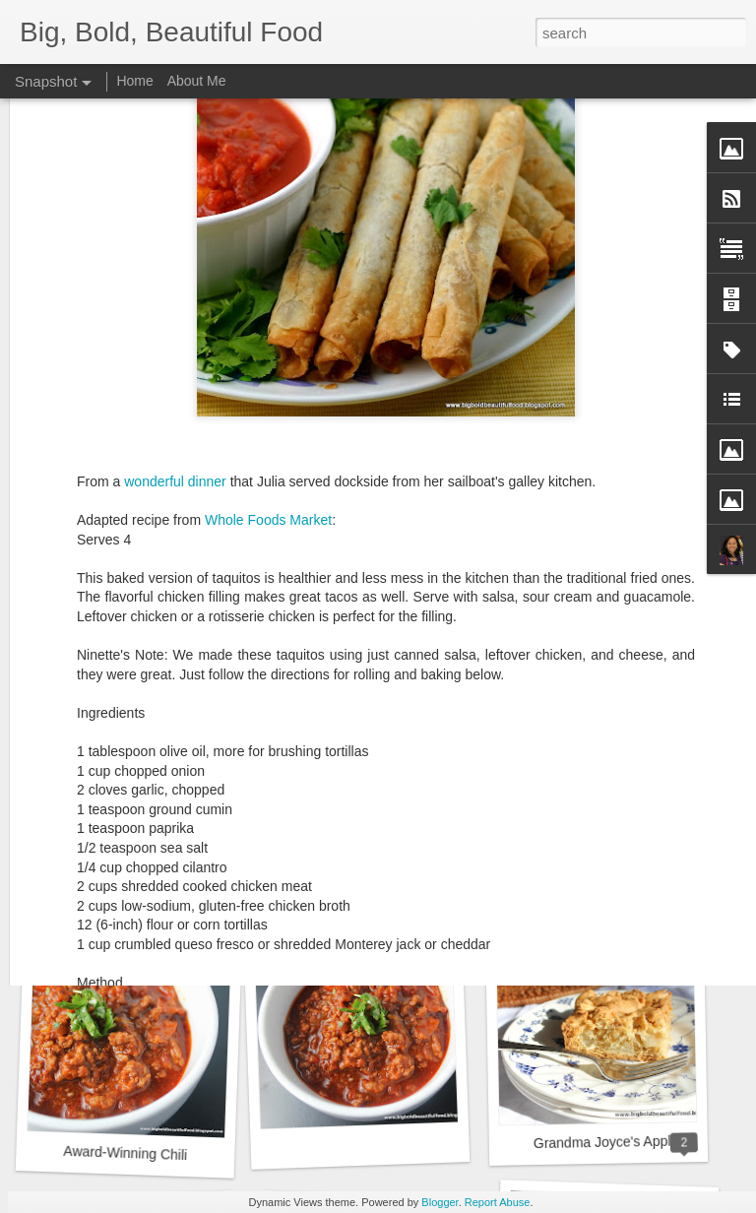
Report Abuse (498, 1202)
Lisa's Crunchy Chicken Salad (389, 877)
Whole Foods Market (268, 327)
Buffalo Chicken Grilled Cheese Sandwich (194, 882)
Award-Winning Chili (125, 1153)
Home (134, 81)
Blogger (439, 1202)
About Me (196, 81)
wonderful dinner (175, 288)
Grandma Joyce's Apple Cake (624, 1141)
